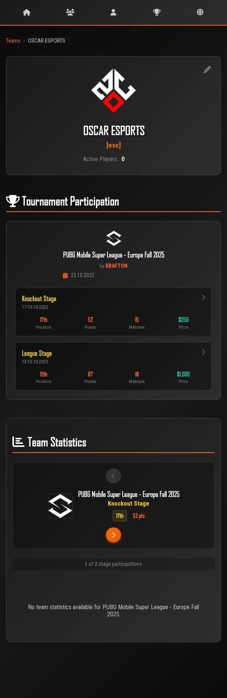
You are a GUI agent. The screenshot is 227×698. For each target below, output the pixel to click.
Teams (13, 41)
